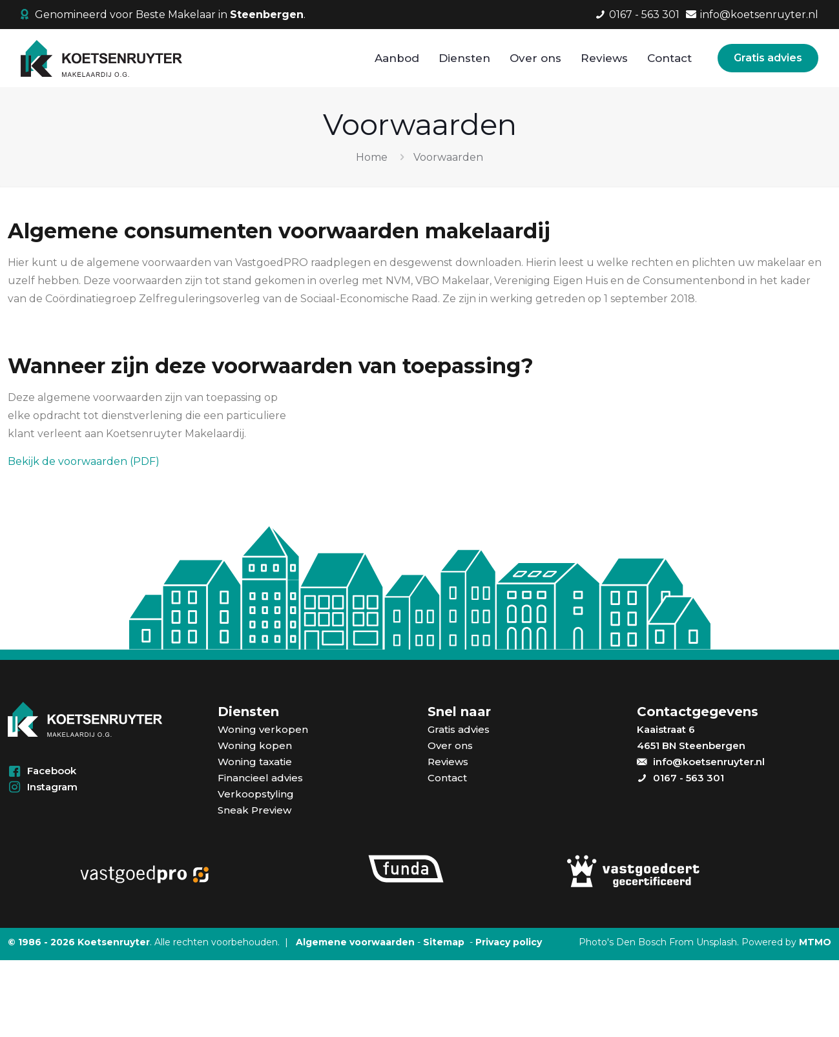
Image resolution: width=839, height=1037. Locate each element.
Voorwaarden (448, 157)
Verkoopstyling (256, 794)
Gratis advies (768, 58)
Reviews (448, 761)
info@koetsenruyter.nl (709, 761)
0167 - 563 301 (688, 778)
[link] (143, 872)
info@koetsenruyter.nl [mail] (759, 14)
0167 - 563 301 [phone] (644, 14)
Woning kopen (255, 745)
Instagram (52, 787)
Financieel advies (260, 778)
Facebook (51, 771)
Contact (447, 778)
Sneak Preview (254, 810)
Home (372, 157)
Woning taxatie (255, 761)
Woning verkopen (263, 729)
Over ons (450, 745)
